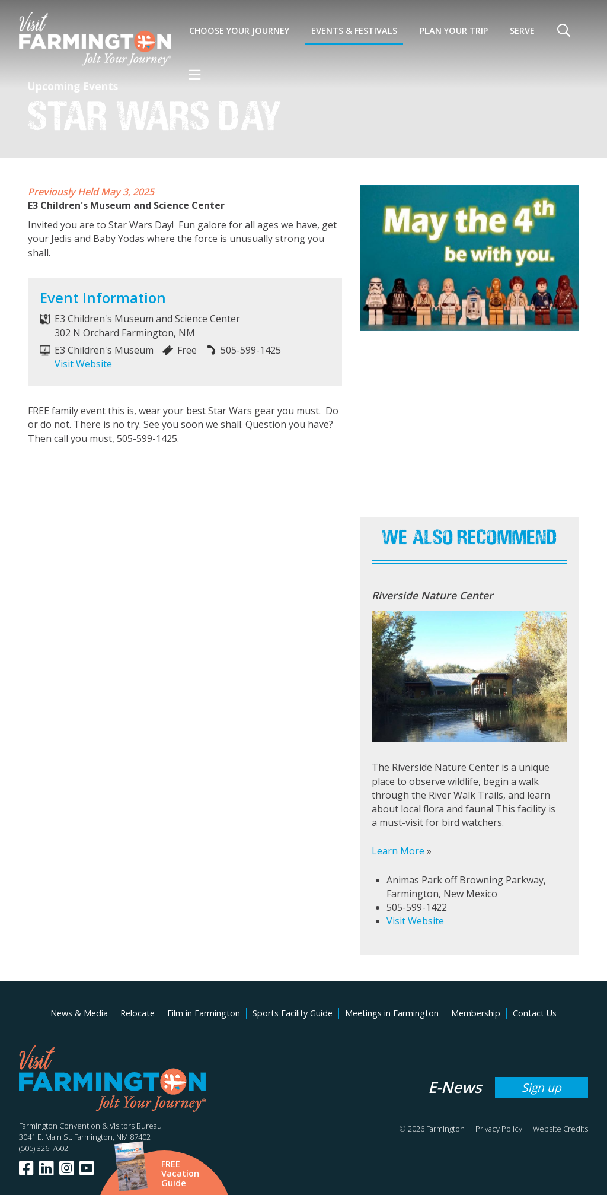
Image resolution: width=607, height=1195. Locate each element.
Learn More (398, 850)
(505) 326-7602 (43, 1148)
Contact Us (535, 1013)
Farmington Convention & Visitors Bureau (90, 1125)
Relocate (137, 1013)
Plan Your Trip (454, 30)
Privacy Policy (498, 1128)
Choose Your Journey (239, 30)
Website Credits (560, 1128)
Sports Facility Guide (293, 1013)
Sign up (541, 1087)
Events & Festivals (354, 30)
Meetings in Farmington (392, 1013)
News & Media (79, 1013)
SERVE (522, 30)
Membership (475, 1013)
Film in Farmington (203, 1013)
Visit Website (83, 363)
